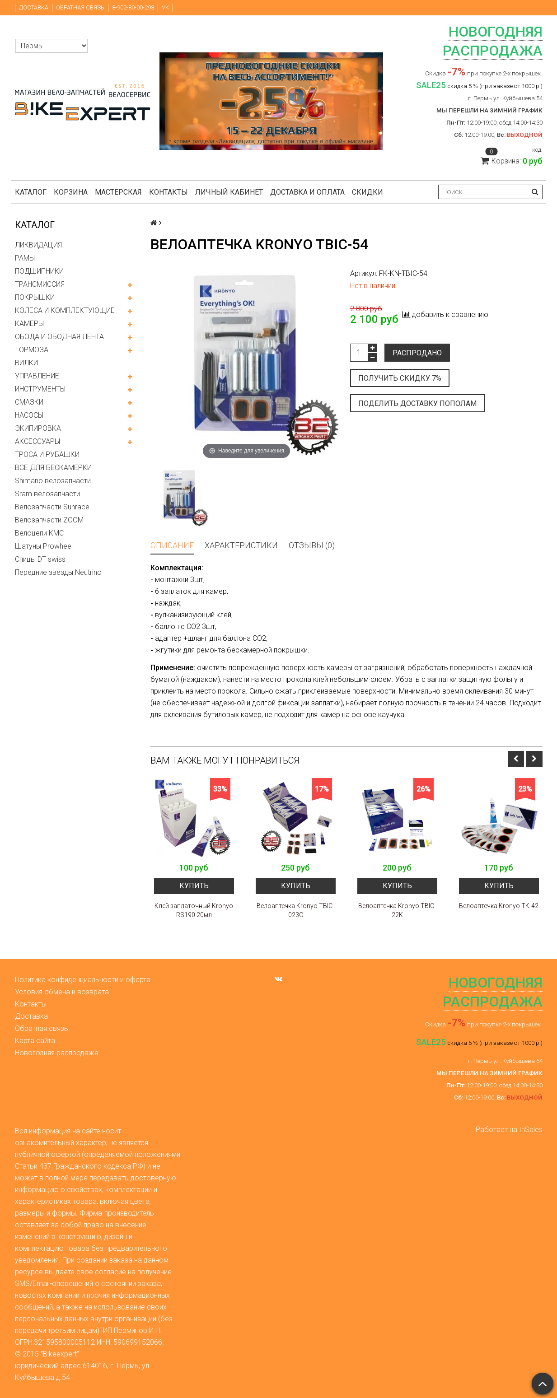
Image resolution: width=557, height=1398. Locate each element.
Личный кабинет (229, 192)
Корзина (71, 192)
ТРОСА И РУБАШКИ (47, 454)
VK (165, 7)
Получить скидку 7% (399, 378)
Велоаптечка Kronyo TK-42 (498, 905)
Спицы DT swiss (40, 559)
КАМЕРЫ (29, 323)
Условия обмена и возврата (62, 992)
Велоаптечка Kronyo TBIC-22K (397, 910)
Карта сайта (35, 1040)
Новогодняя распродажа (56, 1052)
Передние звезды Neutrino (58, 572)
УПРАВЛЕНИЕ (37, 376)
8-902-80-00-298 (133, 7)
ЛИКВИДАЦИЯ (38, 245)
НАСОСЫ (29, 415)
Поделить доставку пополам (417, 403)
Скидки (367, 192)
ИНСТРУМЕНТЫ (40, 389)
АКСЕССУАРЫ (37, 441)
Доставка (33, 7)
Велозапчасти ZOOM (49, 520)
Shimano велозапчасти (53, 480)
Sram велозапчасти (47, 493)
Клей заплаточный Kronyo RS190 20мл (193, 910)
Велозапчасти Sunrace (52, 507)
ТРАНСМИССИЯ (40, 284)
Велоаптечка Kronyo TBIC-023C (295, 910)
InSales (531, 1129)
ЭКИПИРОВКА (38, 428)
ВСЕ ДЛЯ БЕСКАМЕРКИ (53, 467)
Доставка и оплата (307, 192)
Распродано (417, 353)
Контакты (168, 192)
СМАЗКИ (29, 402)
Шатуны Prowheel (44, 546)
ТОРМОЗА (31, 349)
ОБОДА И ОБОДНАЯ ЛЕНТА (59, 336)
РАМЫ (25, 258)
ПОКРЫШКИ (35, 297)
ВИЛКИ (26, 363)
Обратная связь (80, 7)
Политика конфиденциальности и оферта (82, 979)
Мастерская (118, 192)
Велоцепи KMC (39, 533)
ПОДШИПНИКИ (39, 271)
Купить (194, 885)
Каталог (31, 192)
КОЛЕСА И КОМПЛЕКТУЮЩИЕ (65, 310)
